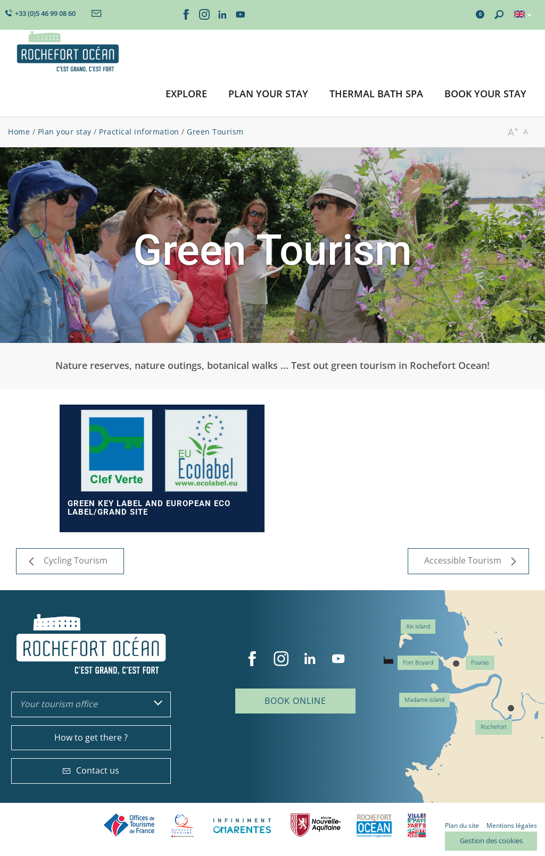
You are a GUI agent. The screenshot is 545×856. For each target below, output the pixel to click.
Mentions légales (511, 825)
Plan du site (462, 825)
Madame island (424, 699)
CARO (374, 825)
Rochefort (494, 727)
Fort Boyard (418, 662)
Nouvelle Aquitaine (316, 825)
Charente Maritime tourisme (242, 825)
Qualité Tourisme (182, 825)
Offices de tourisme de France (129, 825)
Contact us (90, 770)
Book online (295, 701)
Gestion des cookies (491, 840)
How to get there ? (91, 737)
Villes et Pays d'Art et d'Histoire (417, 825)
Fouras (480, 662)
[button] (186, 94)
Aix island (418, 626)
